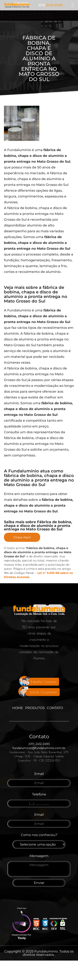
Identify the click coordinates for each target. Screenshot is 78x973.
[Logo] (39, 611)
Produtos (35, 708)
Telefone (39, 794)
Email (39, 774)
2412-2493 (50, 5)
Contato (55, 708)
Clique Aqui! (22, 537)
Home (17, 708)
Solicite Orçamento (43, 692)
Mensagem (39, 856)
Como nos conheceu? (39, 835)
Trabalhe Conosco (43, 682)
